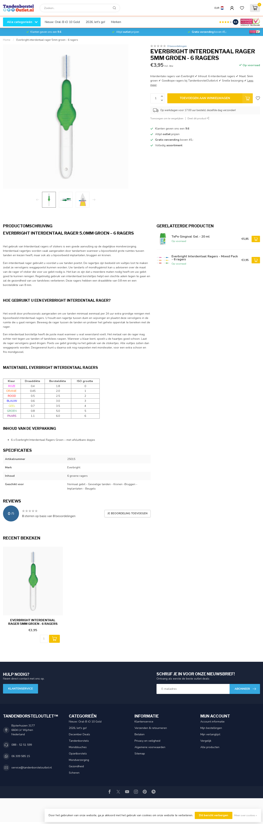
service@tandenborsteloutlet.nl (31, 767)
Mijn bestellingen (211, 728)
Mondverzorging (79, 760)
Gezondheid (76, 766)
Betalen (140, 734)
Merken (116, 22)
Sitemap (140, 753)
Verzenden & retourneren (151, 728)
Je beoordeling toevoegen (127, 513)
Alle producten (209, 747)
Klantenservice (20, 689)
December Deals (79, 734)
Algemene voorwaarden (150, 747)
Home (6, 40)
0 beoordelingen (177, 46)
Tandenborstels (79, 741)
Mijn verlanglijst (210, 734)
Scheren (74, 773)
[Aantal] (44, 639)
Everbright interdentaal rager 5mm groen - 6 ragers (47, 40)
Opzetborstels (78, 753)
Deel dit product (198, 118)
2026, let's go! (95, 22)
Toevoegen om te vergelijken (166, 118)
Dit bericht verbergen (213, 815)
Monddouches (78, 747)
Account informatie (212, 721)
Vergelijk (205, 741)
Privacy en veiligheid (147, 741)
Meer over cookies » (245, 815)
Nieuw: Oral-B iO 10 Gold (62, 22)
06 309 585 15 (20, 756)
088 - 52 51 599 (21, 745)
